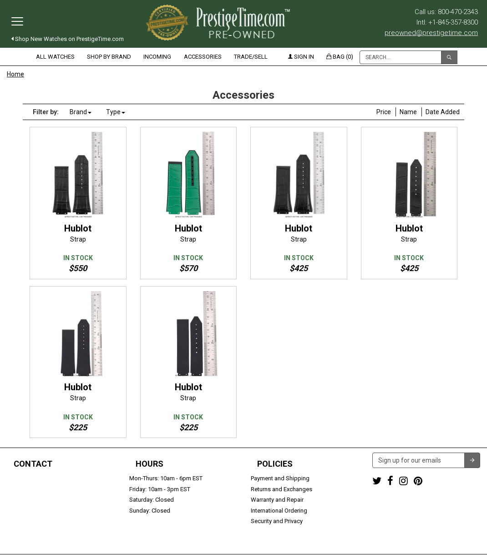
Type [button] (115, 112)
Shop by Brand (109, 56)
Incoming (157, 56)
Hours (149, 463)
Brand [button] (80, 112)
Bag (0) (339, 56)
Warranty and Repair (277, 499)
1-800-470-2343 (27, 478)
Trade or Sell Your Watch (39, 510)
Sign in (301, 56)
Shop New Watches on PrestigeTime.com (67, 38)
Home (15, 74)
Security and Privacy (277, 521)
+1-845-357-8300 (29, 489)
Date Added (443, 112)
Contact (33, 463)
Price (383, 112)
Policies (275, 463)
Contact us (21, 521)
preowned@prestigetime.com (431, 33)
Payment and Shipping (280, 478)
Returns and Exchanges (281, 489)
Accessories (203, 56)
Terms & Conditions (288, 547)
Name (408, 112)
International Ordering (279, 510)
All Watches (55, 56)
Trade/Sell (251, 56)
